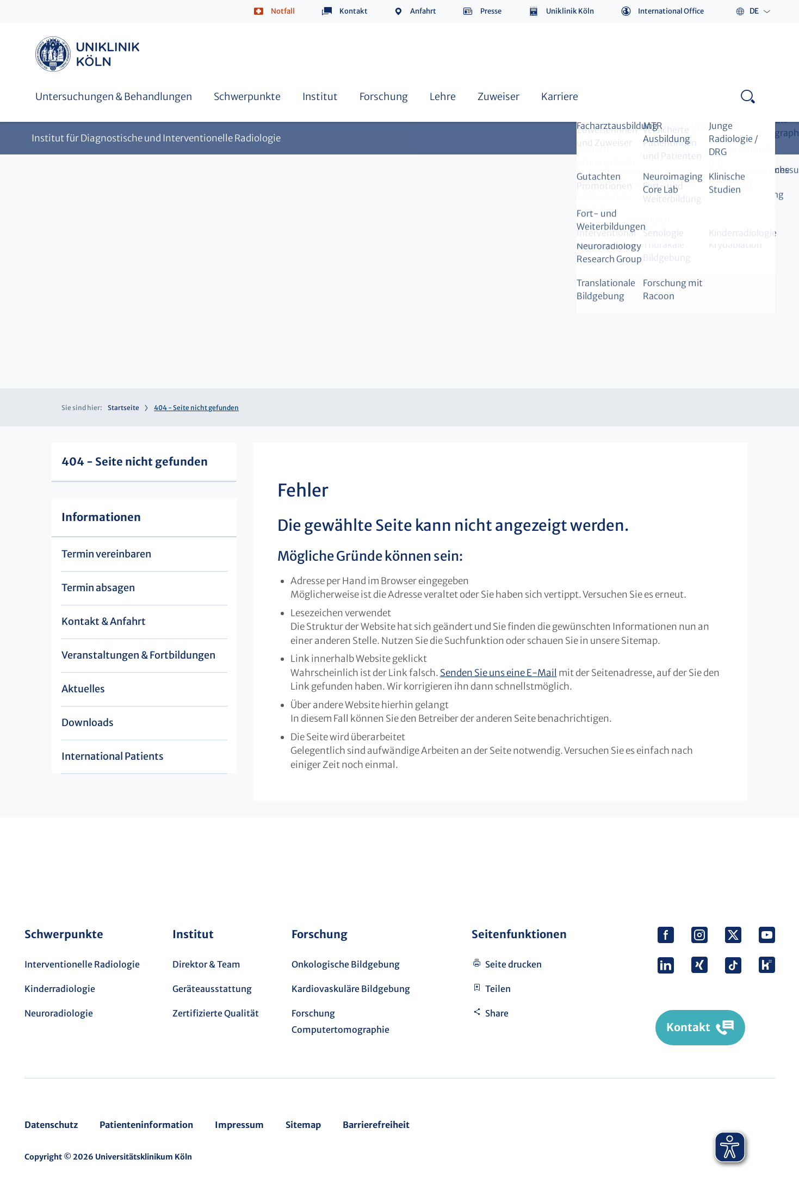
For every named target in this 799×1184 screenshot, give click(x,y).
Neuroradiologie (58, 1013)
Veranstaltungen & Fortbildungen (138, 655)
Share (497, 1013)
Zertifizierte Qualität (215, 1013)
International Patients (112, 756)
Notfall (283, 11)
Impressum (239, 1124)
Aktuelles (83, 689)
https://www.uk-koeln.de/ (89, 54)
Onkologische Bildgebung (346, 964)
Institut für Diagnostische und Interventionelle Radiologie (156, 138)
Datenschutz (51, 1124)
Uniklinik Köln (570, 11)
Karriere (559, 96)
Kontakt (353, 11)
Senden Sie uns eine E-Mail (498, 673)
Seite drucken (513, 964)
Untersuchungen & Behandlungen (113, 96)
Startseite (123, 408)
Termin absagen (98, 587)
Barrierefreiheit (376, 1124)
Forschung (384, 96)
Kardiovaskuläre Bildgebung (351, 988)
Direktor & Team (206, 964)
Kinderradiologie (59, 988)
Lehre (443, 96)
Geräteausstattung (212, 988)
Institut (320, 96)
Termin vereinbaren (106, 554)
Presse (490, 11)
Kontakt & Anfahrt (103, 621)
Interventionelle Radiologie (82, 964)
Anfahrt (423, 11)
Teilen (498, 988)
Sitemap (303, 1124)
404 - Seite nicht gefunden (134, 461)
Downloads (87, 722)
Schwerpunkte (247, 96)
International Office (671, 11)
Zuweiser (498, 96)
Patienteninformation (146, 1124)
